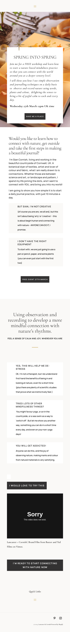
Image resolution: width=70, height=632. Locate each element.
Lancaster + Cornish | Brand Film (23, 542)
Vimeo (19, 546)
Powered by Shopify (57, 624)
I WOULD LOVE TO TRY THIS (26, 485)
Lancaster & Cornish (44, 624)
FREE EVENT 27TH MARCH (35, 279)
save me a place (35, 116)
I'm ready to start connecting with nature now (35, 565)
